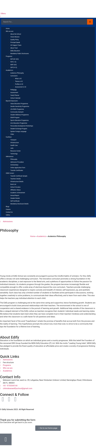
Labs (11, 148)
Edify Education (15, 51)
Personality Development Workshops (21, 126)
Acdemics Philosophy (17, 73)
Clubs (12, 134)
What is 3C (18, 78)
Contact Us (9, 212)
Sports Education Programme (19, 120)
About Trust (14, 48)
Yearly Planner (14, 95)
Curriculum (14, 76)
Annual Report (14, 195)
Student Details (15, 198)
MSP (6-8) (13, 65)
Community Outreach (16, 112)
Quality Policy (14, 39)
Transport (13, 140)
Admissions (10, 156)
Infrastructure (14, 142)
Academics (9, 70)
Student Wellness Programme (19, 115)
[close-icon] (0, 16)
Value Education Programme (19, 103)
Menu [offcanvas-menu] (3, 13)
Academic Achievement (17, 192)
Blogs (7, 206)
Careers (8, 209)
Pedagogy (13, 90)
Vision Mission (14, 37)
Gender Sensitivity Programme (19, 106)
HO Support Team (15, 45)
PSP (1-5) (13, 62)
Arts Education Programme (18, 123)
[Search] (90, 22)
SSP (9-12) (13, 67)
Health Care (14, 145)
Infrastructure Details (16, 181)
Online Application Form (17, 167)
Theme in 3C (19, 81)
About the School (15, 34)
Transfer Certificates (16, 170)
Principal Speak (15, 42)
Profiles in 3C (19, 84)
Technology (13, 154)
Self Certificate (15, 201)
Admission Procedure (17, 162)
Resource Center (15, 151)
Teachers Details (15, 179)
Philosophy (13, 159)
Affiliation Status (15, 190)
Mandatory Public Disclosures (19, 53)
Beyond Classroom (12, 101)
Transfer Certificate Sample (18, 176)
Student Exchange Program (18, 128)
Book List (13, 184)
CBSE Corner (10, 173)
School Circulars (15, 187)
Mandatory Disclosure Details (19, 204)
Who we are (10, 31)
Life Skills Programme (17, 109)
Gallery (8, 215)
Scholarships (14, 165)
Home (7, 28)
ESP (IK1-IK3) (14, 59)
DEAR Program (15, 117)
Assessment (14, 92)
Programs (9, 56)
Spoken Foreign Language (18, 131)
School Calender (15, 98)
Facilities (9, 137)
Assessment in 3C (20, 87)
